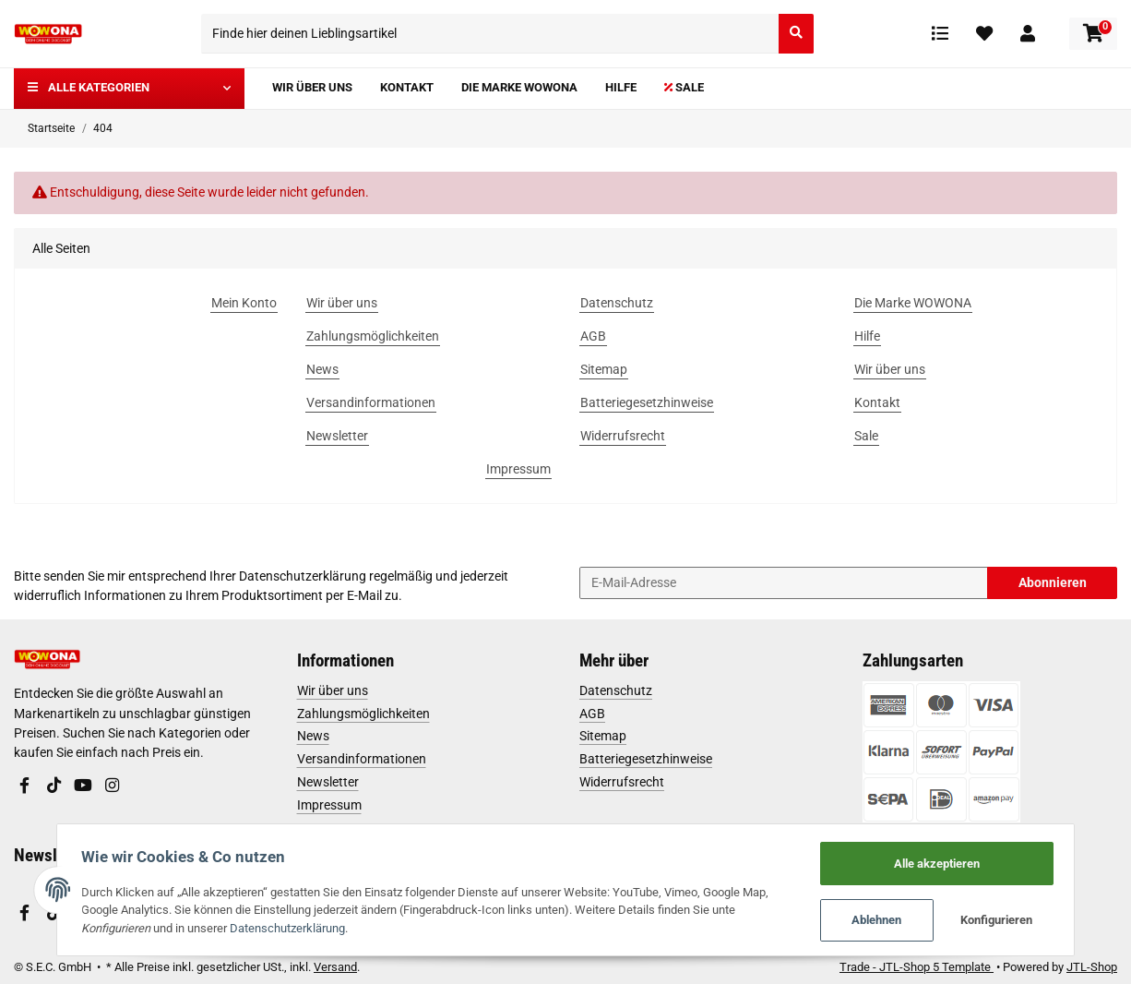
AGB (592, 713)
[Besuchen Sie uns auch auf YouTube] (83, 786)
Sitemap (602, 735)
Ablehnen (883, 920)
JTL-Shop (1091, 967)
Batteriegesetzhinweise (645, 758)
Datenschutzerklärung (302, 576)
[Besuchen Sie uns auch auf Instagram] (112, 786)
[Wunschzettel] (984, 33)
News (313, 735)
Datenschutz (615, 690)
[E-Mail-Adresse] (783, 583)
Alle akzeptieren (942, 862)
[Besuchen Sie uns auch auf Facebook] (25, 786)
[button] (1027, 33)
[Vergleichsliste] (940, 33)
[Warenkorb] (1093, 34)
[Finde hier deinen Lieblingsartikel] (490, 34)
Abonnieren (1052, 582)
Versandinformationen (361, 758)
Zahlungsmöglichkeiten (363, 713)
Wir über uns (332, 690)
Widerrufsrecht (621, 781)
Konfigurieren (1004, 920)
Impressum (329, 805)
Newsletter (328, 781)
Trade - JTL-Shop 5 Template (916, 967)
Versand (335, 967)
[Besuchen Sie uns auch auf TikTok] (53, 786)
